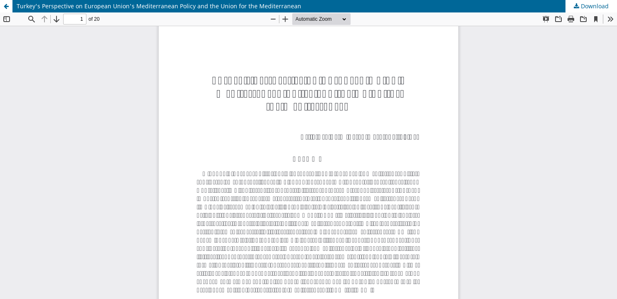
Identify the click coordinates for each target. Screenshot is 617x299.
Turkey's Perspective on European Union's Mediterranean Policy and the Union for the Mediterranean (159, 6)
